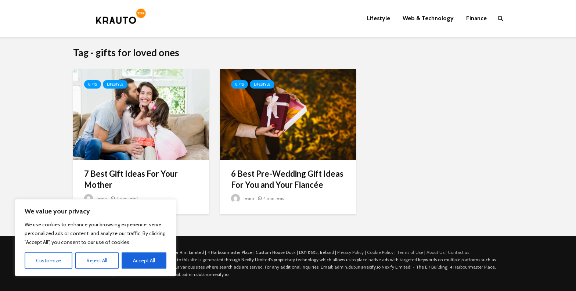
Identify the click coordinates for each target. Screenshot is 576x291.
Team (95, 198)
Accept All (144, 260)
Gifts (92, 84)
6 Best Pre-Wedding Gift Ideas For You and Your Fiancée (287, 179)
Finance (476, 18)
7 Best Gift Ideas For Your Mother (131, 179)
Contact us (458, 252)
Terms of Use (410, 252)
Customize (48, 260)
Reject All (97, 260)
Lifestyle (378, 18)
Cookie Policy (380, 252)
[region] (95, 237)
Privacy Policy (350, 252)
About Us (435, 252)
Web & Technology (428, 18)
